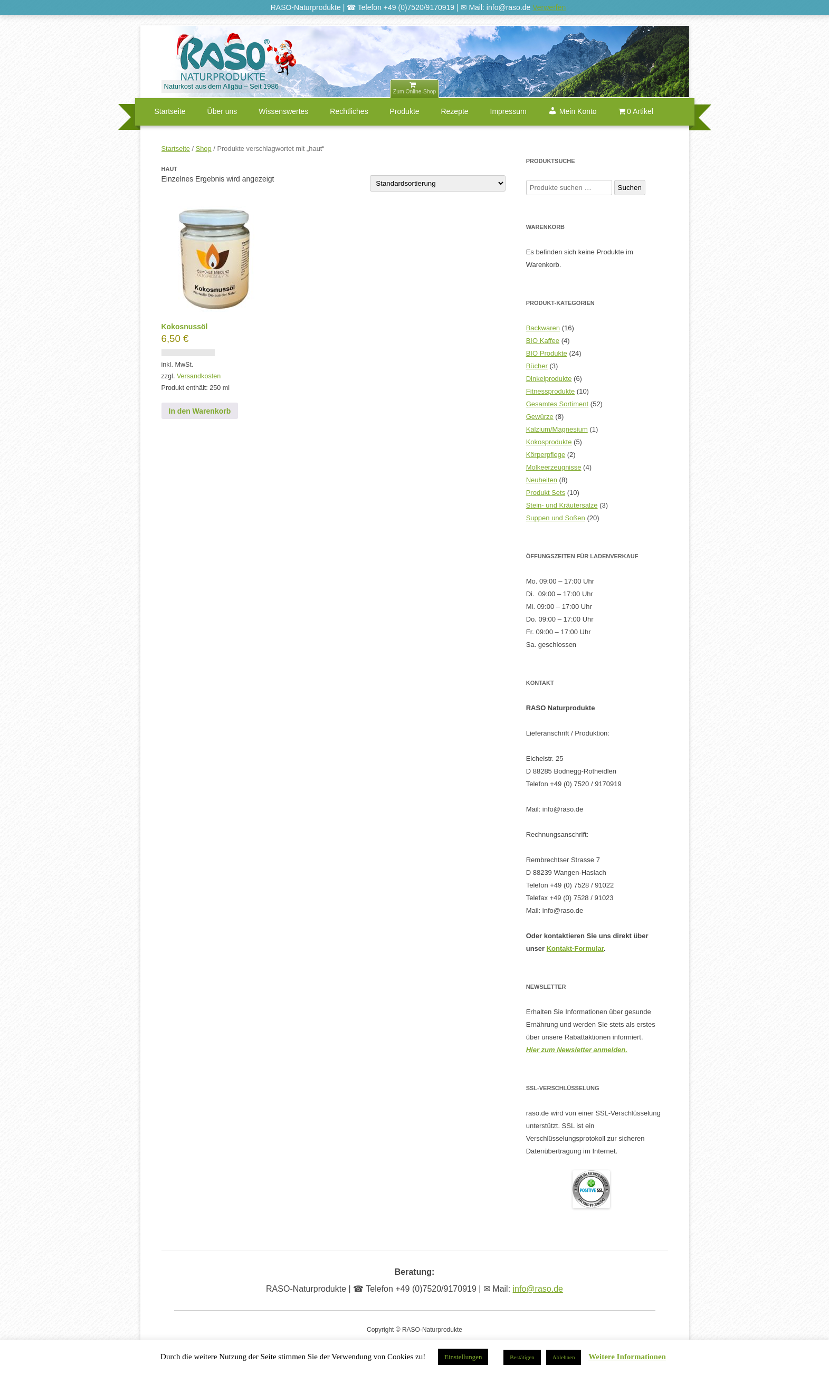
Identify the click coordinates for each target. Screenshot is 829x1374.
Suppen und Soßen (555, 518)
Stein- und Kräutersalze (562, 505)
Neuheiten (541, 480)
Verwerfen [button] (549, 7)
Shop (204, 148)
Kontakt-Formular (575, 948)
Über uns (222, 111)
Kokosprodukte (549, 442)
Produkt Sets (545, 493)
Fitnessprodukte (550, 391)
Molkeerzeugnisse (554, 467)
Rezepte (454, 111)
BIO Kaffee (542, 341)
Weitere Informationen (627, 1357)
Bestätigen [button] (522, 1357)
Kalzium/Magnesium (557, 429)
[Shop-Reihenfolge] (438, 183)
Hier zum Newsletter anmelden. (576, 1050)
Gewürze (540, 417)
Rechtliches (349, 111)
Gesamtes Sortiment (557, 404)
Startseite (170, 111)
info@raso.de (538, 1288)
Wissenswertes (283, 111)
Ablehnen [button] (563, 1357)
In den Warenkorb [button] (200, 411)
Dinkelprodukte (549, 379)
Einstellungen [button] (463, 1357)
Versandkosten (199, 376)
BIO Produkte (546, 353)
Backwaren (543, 328)
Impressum (508, 111)
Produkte (405, 111)
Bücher (537, 366)
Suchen (630, 188)
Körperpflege (545, 455)
